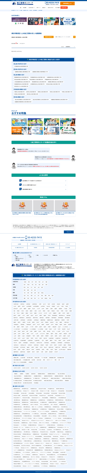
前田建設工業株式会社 (53, 402)
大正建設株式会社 (36, 466)
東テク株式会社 (65, 429)
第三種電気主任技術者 (37, 380)
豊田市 (47, 340)
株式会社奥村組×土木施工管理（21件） (21, 79)
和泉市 (55, 345)
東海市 (60, 340)
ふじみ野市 (58, 331)
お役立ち (44, 7)
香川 (38, 295)
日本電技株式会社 (27, 409)
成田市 (61, 324)
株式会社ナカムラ (49, 443)
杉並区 (66, 310)
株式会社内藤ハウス (17, 397)
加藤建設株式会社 (26, 456)
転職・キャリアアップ (19, 258)
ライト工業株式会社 (35, 413)
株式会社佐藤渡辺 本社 (51, 454)
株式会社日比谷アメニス (36, 397)
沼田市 (56, 335)
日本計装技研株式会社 (61, 459)
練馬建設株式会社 (69, 438)
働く (15, 255)
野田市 (56, 324)
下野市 (33, 335)
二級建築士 (21, 373)
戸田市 (31, 331)
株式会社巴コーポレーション (18, 427)
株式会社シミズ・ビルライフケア (67, 443)
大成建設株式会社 (33, 388)
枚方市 (51, 345)
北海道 (25, 281)
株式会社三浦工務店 (17, 434)
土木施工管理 (22, 357)
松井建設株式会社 (50, 400)
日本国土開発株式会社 (26, 413)
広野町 (51, 308)
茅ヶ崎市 (28, 322)
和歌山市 (28, 349)
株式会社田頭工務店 (17, 466)
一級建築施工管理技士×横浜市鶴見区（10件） (22, 71)
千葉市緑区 (22, 324)
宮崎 (42, 298)
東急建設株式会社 (47, 406)
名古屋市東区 (51, 338)
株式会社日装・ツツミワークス (32, 459)
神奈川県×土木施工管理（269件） (32, 94)
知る (37, 255)
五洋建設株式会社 (54, 411)
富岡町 (56, 308)
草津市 (15, 349)
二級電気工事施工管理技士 (67, 378)
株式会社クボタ (52, 456)
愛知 (24, 290)
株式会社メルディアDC (25, 447)
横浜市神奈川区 (62, 315)
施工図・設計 (39, 359)
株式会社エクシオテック (39, 443)
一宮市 (42, 340)
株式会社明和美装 (44, 434)
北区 (14, 313)
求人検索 (25, 7)
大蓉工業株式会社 (60, 425)
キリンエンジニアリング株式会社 (43, 411)
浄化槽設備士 (36, 382)
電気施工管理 (37, 357)
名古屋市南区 (37, 340)
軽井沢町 (45, 338)
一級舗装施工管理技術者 (47, 376)
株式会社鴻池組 (54, 393)
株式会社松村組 (25, 395)
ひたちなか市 (42, 333)
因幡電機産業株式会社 (39, 450)
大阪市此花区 (32, 342)
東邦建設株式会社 (17, 461)
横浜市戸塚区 (35, 317)
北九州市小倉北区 (62, 349)
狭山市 (68, 329)
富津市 (40, 326)
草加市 (19, 331)
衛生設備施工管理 (61, 357)
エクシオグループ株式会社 (29, 443)
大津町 (42, 351)
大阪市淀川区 (16, 345)
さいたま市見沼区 (25, 329)
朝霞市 (35, 331)
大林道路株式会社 (68, 409)
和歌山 (42, 292)
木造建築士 (27, 373)
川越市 (46, 329)
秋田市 (66, 306)
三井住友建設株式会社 (62, 397)
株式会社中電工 (50, 395)
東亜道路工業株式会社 (52, 413)
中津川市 (15, 342)
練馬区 (27, 313)
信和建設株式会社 (17, 413)
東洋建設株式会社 (56, 406)
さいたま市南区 (40, 329)
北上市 (15, 306)
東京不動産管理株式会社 (18, 443)
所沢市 (59, 329)
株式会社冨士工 (16, 425)
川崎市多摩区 (29, 320)
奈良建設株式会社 (68, 431)
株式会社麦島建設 (38, 436)
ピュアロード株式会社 (36, 461)
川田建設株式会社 (24, 422)
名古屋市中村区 (65, 338)
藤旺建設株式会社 (52, 466)
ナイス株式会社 (16, 447)
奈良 (38, 292)
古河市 (19, 333)
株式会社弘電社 (39, 393)
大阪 (24, 292)
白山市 (23, 338)
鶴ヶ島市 (48, 331)
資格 (30, 256)
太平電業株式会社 (25, 404)
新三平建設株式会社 (57, 429)
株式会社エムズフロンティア (59, 450)
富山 (28, 287)
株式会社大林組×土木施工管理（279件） (53, 84)
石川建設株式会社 (43, 402)
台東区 (27, 310)
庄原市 (43, 349)
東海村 (56, 333)
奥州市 (23, 306)
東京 (24, 284)
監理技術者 (33, 373)
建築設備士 (67, 380)
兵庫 (28, 292)
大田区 (48, 310)
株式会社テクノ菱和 (34, 390)
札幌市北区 (22, 304)
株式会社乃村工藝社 (26, 397)
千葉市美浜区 (28, 324)
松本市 (36, 338)
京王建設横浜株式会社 (26, 461)
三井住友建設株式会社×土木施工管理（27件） (22, 81)
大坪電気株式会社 (17, 438)
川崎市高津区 (22, 320)
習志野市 (69, 324)
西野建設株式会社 (49, 447)
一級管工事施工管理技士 (47, 380)
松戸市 (52, 324)
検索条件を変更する (48, 36)
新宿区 (18, 310)
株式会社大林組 (34, 429)
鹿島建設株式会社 (17, 388)
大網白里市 (54, 326)
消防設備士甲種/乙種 (17, 382)
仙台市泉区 (43, 306)
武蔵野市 (54, 313)
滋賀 (35, 292)
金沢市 (19, 338)
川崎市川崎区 (16, 320)
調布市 (15, 315)
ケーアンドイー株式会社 (57, 418)
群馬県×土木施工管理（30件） (43, 91)
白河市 (43, 308)
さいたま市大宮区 (17, 329)
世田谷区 (53, 310)
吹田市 (47, 345)
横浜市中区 (16, 317)
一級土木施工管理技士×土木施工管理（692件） (22, 99)
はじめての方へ (32, 7)
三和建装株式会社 (46, 438)
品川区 (40, 310)
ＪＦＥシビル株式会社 (26, 452)
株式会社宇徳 (62, 438)
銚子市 (34, 324)
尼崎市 (32, 347)
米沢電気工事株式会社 (51, 425)
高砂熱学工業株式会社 (60, 388)
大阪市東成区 (53, 342)
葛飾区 (35, 313)
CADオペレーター (50, 359)
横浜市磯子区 (21, 317)
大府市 (64, 340)
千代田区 (65, 308)
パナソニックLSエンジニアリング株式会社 (32, 463)
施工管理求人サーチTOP (15, 10)
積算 (44, 359)
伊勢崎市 (47, 335)
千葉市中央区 (66, 322)
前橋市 (38, 335)
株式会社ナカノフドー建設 (44, 390)
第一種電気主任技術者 (18, 380)
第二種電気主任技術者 (28, 380)
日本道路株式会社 (51, 388)
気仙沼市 (48, 306)
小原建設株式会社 (34, 447)
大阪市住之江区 (23, 345)
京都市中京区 (51, 347)
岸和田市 (42, 345)
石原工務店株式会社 (44, 463)
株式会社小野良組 (60, 409)
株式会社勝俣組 (55, 452)
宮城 (36, 281)
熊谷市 (50, 329)
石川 (31, 287)
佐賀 (28, 298)
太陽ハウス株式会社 (53, 461)
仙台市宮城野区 (36, 306)
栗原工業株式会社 (17, 418)
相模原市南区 (57, 320)
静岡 (28, 290)
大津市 (70, 347)
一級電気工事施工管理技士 (55, 378)
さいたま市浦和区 (33, 329)
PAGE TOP (69, 231)
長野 (42, 287)
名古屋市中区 (16, 340)
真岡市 (19, 335)
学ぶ (29, 255)
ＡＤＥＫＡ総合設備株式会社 (62, 454)
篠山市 (45, 347)
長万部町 (53, 304)
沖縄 (50, 298)
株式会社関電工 (16, 393)
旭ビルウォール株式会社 (35, 456)
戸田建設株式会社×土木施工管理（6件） (52, 79)
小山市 (15, 335)
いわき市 (38, 308)
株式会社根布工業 (29, 450)
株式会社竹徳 (41, 447)
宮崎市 (46, 351)
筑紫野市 (28, 351)
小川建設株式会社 (60, 456)
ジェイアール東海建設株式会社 (19, 450)
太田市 (51, 335)
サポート (38, 7)
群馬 (46, 284)
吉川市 (53, 331)
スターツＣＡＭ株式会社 (26, 454)
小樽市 (40, 304)
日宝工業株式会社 (64, 406)
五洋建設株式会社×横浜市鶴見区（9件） (21, 66)
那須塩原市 (28, 335)
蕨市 (27, 331)
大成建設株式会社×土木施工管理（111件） (54, 77)
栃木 (43, 284)
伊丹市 (41, 347)
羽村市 (49, 315)
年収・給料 (17, 260)
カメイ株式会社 (23, 425)
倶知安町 (58, 304)
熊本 (35, 298)
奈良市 (23, 349)
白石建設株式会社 (43, 409)
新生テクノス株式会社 (33, 422)
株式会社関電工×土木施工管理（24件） (36, 79)
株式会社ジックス (63, 436)
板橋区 (22, 313)
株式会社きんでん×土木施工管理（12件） (21, 86)
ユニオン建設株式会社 (17, 390)
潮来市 (52, 333)
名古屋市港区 (30, 340)
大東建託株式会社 (54, 438)
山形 (43, 281)
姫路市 (28, 347)
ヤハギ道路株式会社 (17, 452)
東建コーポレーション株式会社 (37, 406)
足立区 (31, 313)
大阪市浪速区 (46, 342)
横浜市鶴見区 (35, 10)
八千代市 (31, 326)
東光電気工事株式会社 (18, 411)
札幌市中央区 (16, 304)
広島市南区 (38, 349)
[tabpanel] (19, 21)
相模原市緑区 (42, 320)
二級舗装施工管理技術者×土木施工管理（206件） (23, 101)
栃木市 (70, 333)
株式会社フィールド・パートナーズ (27, 436)
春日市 (33, 351)
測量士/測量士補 (68, 376)
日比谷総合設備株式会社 (67, 418)
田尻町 (65, 345)
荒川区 (18, 313)
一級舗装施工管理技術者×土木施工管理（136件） (59, 99)
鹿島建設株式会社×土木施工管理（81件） (21, 77)
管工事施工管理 (30, 357)
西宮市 (37, 347)
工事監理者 (30, 362)
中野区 (62, 310)
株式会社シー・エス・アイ (27, 466)
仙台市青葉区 (28, 306)
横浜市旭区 (42, 317)
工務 (59, 359)
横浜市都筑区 (67, 317)
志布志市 (56, 351)
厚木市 (38, 322)
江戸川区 (40, 313)
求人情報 (21, 10)
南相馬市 (60, 308)
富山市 (69, 335)
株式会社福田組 (45, 397)
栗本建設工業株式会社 (49, 450)
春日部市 (63, 329)
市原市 (22, 326)
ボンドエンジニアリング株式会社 (65, 422)
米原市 (19, 349)
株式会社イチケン (26, 390)
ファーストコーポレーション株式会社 (30, 411)
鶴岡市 (25, 308)
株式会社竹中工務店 (42, 388)
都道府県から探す (25, 10)
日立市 (67, 331)
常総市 (60, 333)
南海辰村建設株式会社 (18, 431)
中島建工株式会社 (60, 431)
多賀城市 (53, 306)
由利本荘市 (16, 308)
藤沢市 (19, 322)
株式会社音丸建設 (44, 461)
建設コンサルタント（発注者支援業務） (20, 362)
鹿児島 (46, 298)
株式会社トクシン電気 (25, 429)
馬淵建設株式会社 (52, 409)
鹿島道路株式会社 (25, 400)
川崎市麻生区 (36, 320)
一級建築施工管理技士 (41, 373)
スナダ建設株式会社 (54, 422)
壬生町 (23, 335)
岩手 (32, 281)
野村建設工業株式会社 (27, 434)
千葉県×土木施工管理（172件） (67, 91)
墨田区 (31, 310)
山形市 (20, 308)
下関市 (47, 349)
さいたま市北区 (65, 326)
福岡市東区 (69, 349)
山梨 (38, 287)
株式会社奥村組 (61, 390)
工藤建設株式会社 (36, 434)
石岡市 (23, 333)
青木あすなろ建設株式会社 (36, 445)
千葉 (32, 284)
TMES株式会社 (55, 436)
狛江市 (36, 315)
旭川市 (44, 304)
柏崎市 (64, 335)
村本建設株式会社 (17, 404)
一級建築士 (16, 373)
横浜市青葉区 (60, 317)
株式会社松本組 (16, 422)
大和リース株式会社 (54, 404)
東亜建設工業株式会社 (18, 406)
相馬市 (47, 308)
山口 (35, 295)
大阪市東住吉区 (67, 342)
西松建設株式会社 (17, 402)
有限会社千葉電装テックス (18, 463)
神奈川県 (31, 10)
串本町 (33, 349)
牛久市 (32, 333)
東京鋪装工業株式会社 (32, 425)
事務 (55, 359)
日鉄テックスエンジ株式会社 (44, 422)
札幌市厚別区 (34, 304)
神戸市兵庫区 (16, 347)
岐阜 (35, 290)
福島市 (29, 308)
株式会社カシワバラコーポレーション (31, 427)
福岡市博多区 (16, 351)
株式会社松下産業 (65, 434)
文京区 (22, 310)
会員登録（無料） (64, 7)
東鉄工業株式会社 (27, 406)
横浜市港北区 (28, 317)
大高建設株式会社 (57, 447)
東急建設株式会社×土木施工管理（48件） (21, 84)
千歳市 (48, 304)
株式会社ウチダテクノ (25, 420)
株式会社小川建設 (17, 395)
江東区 (35, 310)
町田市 (19, 315)
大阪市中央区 (36, 345)
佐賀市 (37, 351)
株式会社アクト (69, 450)
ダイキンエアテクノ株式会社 (27, 418)
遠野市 (19, 306)
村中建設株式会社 (35, 431)
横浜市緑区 (48, 317)
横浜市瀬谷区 (54, 317)
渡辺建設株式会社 (38, 438)
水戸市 (63, 331)
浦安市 (45, 326)
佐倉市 (65, 324)
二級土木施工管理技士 (18, 376)
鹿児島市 (51, 351)
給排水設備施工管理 (17, 359)
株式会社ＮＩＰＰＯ (35, 452)
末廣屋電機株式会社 (52, 427)
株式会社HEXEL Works (44, 431)
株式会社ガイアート (41, 425)
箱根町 (61, 322)
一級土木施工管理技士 (61, 373)
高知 (49, 295)
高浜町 (27, 338)
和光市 (40, 331)
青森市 (63, 304)
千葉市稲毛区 (16, 324)
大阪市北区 (30, 345)
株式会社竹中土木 (42, 395)
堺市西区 (69, 345)
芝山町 (59, 326)
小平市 (23, 315)
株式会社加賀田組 (69, 390)
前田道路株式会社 (62, 402)
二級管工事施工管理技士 (58, 380)
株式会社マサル (42, 454)
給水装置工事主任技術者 (27, 382)
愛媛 (45, 295)
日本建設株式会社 (48, 418)
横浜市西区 (69, 315)
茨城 (39, 284)
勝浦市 (18, 326)
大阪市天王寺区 (39, 342)
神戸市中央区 (22, 347)
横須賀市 (63, 320)
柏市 (14, 326)
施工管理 (33, 359)
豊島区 (70, 310)
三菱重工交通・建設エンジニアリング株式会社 (47, 459)
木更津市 (47, 324)
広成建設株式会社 (43, 427)
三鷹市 (59, 313)
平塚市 (68, 320)
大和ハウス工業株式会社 (44, 404)
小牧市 (55, 340)
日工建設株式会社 (17, 454)
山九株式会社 (49, 429)
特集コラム (55, 255)
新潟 (24, 287)
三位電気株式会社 (17, 436)
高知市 (56, 349)
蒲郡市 (51, 340)
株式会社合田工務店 (47, 436)
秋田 (39, 281)
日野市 (27, 315)
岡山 (28, 295)
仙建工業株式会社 (17, 420)
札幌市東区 (28, 304)
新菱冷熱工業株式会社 (59, 400)
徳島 (42, 295)
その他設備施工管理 (26, 359)
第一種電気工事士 (36, 378)
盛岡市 (67, 304)
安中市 (60, 335)
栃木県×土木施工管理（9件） (31, 91)
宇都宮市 (65, 333)
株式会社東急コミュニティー (60, 395)
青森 (29, 281)
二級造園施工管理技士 (37, 376)
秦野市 (33, 322)
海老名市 (51, 322)
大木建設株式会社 (62, 411)
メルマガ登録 (57, 7)
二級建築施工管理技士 (51, 373)
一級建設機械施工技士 (18, 378)
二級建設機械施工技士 (28, 378)
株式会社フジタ (53, 390)
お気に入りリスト (50, 7)
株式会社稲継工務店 (17, 456)
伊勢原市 (46, 322)
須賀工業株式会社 (68, 400)
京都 (31, 292)
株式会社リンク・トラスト (68, 445)
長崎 (31, 298)
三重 (31, 290)
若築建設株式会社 (33, 400)
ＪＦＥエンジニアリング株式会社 (45, 452)
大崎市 (62, 306)
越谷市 (23, 331)
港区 (14, 310)
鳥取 (31, 295)
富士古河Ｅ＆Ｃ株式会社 (26, 445)
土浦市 (15, 333)
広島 (24, 295)
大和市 (42, 322)
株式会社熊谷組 (46, 393)
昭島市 (68, 313)
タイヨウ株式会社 (44, 466)
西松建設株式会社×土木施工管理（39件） (39, 81)
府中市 (63, 313)
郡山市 (33, 308)
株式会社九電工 (24, 393)
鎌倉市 (15, 322)
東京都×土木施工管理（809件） (19, 94)
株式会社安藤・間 (17, 445)
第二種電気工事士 (45, 378)
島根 (52, 295)
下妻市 (27, 333)
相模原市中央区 (50, 320)
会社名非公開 (62, 452)
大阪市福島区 (25, 342)
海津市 (20, 342)
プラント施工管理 (44, 357)
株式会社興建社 (31, 393)
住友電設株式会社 (42, 400)
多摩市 (40, 315)
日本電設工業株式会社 (18, 409)
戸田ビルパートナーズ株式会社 (27, 438)
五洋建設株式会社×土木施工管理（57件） (37, 84)
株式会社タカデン (44, 456)
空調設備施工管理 (52, 357)
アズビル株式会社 (42, 429)
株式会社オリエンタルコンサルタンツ (37, 420)
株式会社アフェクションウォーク (54, 434)
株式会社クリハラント (49, 420)
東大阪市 (60, 345)
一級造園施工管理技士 (28, 376)
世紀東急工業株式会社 (34, 402)
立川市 (50, 313)
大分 (38, 298)
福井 (35, 287)
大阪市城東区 (59, 342)
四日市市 (68, 340)
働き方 (17, 256)
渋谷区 (58, 310)
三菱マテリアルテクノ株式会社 (60, 420)
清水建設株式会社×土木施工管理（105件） (37, 77)
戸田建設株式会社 (53, 397)
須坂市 (40, 338)
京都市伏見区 (64, 347)
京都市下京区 (57, 347)
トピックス (46, 255)
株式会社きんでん (57, 443)
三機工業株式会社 (17, 400)
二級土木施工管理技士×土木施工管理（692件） (40, 99)
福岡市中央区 (22, 351)
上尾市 (15, 331)
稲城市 (45, 315)
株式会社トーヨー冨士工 (54, 463)
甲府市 (32, 338)
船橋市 (43, 324)
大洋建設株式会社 (61, 413)
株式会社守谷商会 (62, 393)
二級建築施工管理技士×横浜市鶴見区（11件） (40, 71)
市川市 (38, 324)
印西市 (49, 326)
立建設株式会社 (35, 454)
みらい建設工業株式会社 (47, 445)
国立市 (32, 315)
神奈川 (28, 284)
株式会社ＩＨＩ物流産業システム (19, 459)
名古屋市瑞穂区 (23, 340)
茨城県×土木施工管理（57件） (19, 91)
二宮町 (56, 322)
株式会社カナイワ (64, 463)
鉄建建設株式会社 (62, 404)
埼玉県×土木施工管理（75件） (55, 91)
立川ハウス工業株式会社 (58, 445)
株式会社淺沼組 (43, 413)
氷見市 (15, 338)
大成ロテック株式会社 (34, 404)
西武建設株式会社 (25, 402)
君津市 (36, 326)
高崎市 (42, 335)
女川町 (58, 306)
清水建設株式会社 (25, 388)
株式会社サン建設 (17, 429)
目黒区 (44, 310)
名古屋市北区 (57, 338)
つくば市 (36, 333)
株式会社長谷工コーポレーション (63, 427)
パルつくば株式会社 (62, 461)
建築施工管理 (16, 357)
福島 (46, 281)
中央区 (70, 308)
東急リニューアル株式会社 (38, 418)
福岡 (24, 298)
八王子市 (45, 313)
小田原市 (23, 322)
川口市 (55, 329)
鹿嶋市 (47, 333)
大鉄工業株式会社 (27, 431)
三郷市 (44, 331)
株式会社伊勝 (52, 431)
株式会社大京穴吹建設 (33, 395)
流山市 (27, 326)
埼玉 (36, 284)
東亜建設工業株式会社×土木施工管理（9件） (55, 81)
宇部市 (51, 349)
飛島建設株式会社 (35, 409)
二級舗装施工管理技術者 (58, 376)
